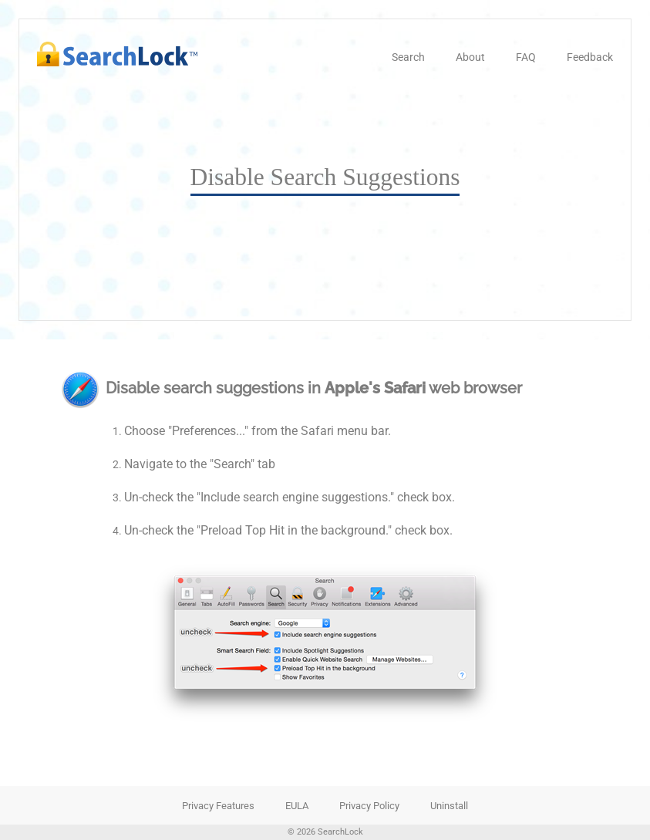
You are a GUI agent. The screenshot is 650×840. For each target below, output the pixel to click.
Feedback (590, 57)
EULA (296, 805)
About (470, 57)
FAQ (526, 57)
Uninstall (449, 805)
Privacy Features (218, 805)
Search (408, 57)
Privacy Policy (369, 805)
